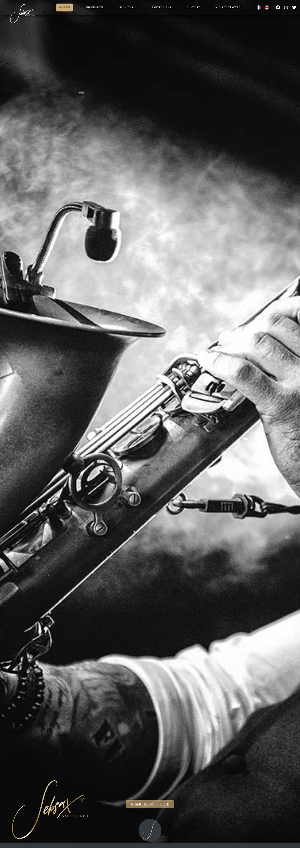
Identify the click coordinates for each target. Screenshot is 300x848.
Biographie (95, 7)
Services (127, 7)
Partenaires (161, 7)
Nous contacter (228, 7)
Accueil (64, 7)
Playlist (193, 7)
